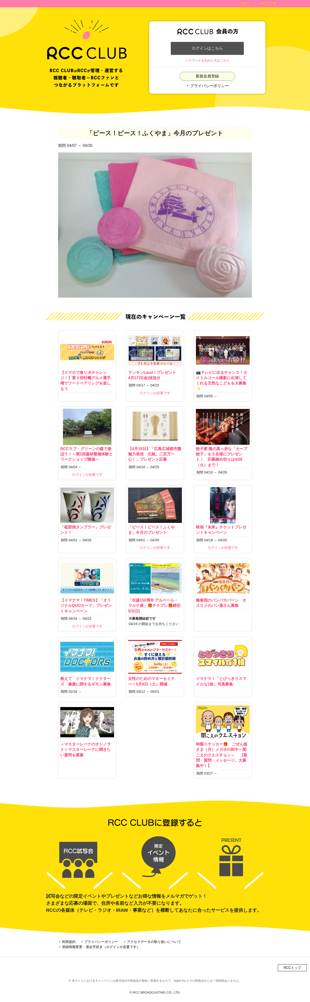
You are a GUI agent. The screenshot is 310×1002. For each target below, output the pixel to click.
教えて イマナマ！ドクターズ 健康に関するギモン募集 (87, 662)
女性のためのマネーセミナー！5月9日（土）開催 (155, 662)
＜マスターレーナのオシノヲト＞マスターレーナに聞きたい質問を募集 (87, 730)
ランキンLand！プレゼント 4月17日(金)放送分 (155, 356)
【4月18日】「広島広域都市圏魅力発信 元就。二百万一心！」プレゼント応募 (155, 435)
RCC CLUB (268, 3)
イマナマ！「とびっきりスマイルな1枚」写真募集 (223, 662)
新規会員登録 (207, 76)
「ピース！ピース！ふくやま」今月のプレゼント (155, 511)
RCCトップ (248, 3)
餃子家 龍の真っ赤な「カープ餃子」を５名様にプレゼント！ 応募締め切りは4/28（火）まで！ (223, 438)
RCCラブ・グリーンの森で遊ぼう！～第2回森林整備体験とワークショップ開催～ (87, 435)
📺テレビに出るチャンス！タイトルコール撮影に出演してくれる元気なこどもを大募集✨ (223, 361)
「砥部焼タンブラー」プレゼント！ (87, 511)
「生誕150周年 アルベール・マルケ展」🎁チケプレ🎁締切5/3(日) (155, 586)
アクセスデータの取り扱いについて (152, 942)
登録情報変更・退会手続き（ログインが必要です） (99, 947)
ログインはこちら (207, 48)
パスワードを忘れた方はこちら (207, 60)
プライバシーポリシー (207, 86)
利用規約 (67, 942)
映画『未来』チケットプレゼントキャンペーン (223, 511)
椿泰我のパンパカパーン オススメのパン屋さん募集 (223, 584)
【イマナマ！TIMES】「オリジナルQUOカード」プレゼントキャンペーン (87, 586)
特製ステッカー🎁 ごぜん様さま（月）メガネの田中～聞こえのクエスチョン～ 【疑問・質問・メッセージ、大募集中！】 (223, 736)
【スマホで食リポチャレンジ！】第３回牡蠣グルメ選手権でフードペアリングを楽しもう (87, 361)
